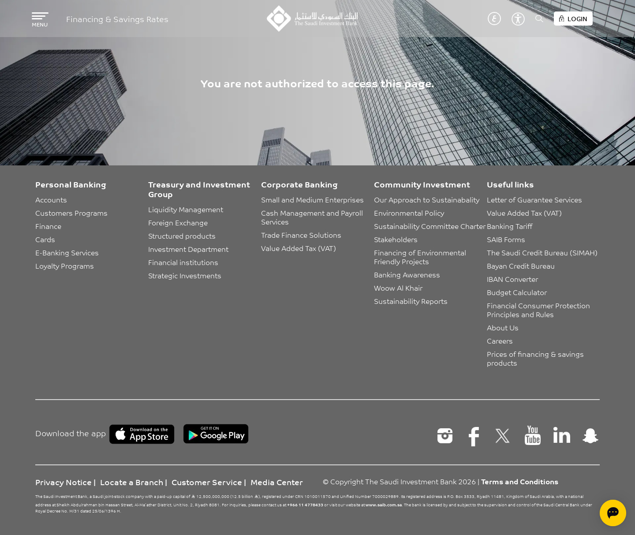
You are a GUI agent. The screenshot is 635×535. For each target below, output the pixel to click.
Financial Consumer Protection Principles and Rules (539, 309)
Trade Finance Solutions (301, 234)
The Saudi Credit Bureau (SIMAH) (542, 252)
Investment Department (188, 249)
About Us (503, 327)
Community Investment (422, 184)
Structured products (182, 235)
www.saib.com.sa (384, 504)
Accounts (51, 199)
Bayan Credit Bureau (521, 265)
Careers (500, 340)
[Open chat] (613, 513)
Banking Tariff (509, 226)
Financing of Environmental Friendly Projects (421, 256)
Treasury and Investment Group (199, 189)
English (481, 18)
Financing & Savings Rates (117, 19)
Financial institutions (183, 262)
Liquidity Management (185, 209)
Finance (48, 226)
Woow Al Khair (398, 287)
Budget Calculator (517, 292)
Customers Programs (71, 212)
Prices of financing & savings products (536, 358)
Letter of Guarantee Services (534, 199)
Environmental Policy (409, 212)
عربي (494, 18)
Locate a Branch (131, 482)
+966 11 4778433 (305, 504)
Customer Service (207, 482)
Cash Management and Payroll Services (313, 217)
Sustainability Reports (411, 301)
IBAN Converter (512, 279)
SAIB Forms (506, 239)
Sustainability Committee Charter (430, 226)
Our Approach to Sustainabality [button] (426, 199)
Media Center (276, 482)
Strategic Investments (184, 275)
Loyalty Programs (64, 265)
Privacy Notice (63, 482)
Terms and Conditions (519, 481)
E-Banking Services (67, 252)
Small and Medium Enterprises (312, 199)
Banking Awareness (407, 274)
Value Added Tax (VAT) (298, 248)
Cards (45, 239)
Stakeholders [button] (396, 239)
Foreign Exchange (178, 222)
